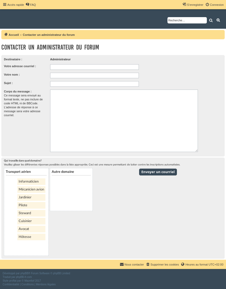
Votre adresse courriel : (20, 66)
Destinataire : (13, 59)
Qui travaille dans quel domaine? (23, 160)
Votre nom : (12, 74)
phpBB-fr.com (24, 277)
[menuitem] (30, 5)
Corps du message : (17, 91)
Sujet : (8, 83)
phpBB (24, 273)
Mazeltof (29, 280)
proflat (13, 280)
